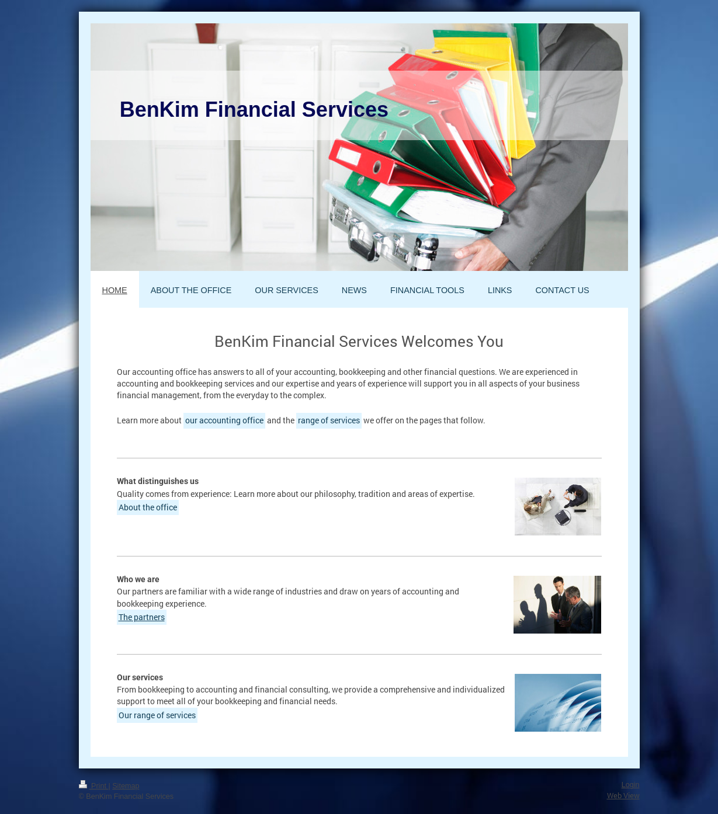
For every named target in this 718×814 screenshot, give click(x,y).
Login (631, 785)
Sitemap (125, 786)
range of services (329, 420)
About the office (148, 507)
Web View (623, 795)
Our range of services (157, 715)
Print (94, 786)
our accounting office (224, 420)
